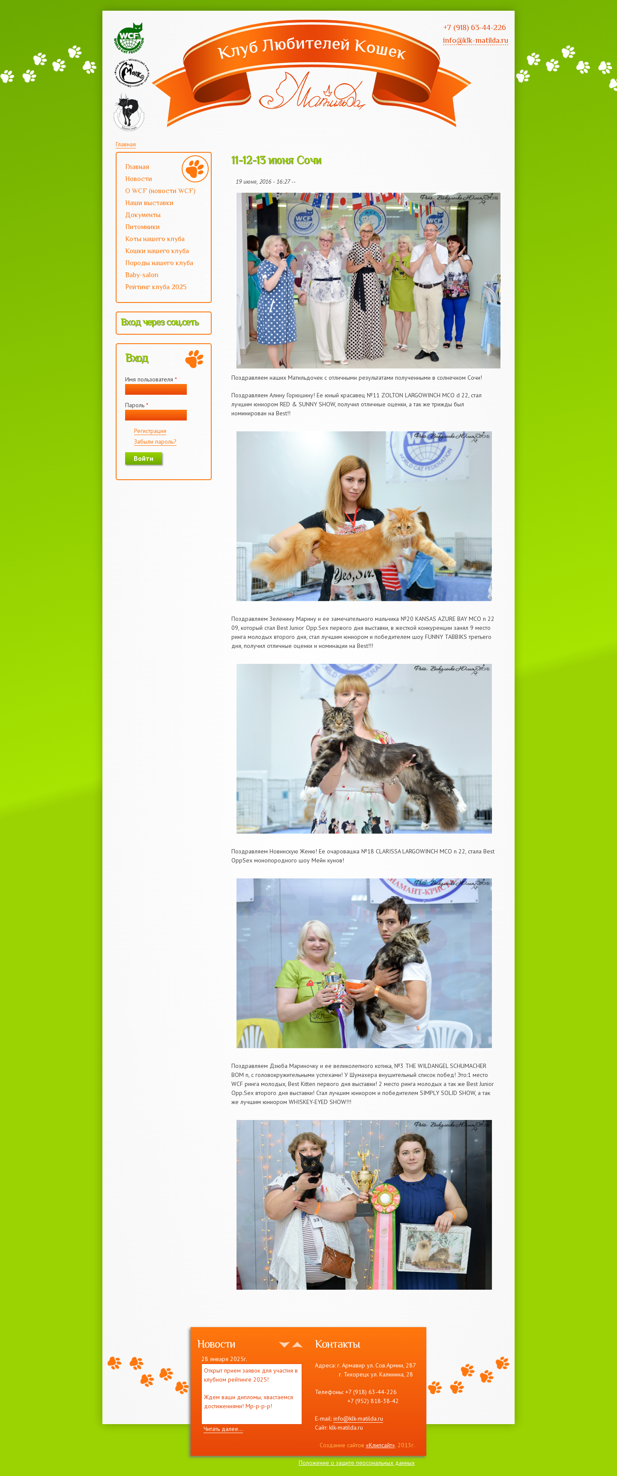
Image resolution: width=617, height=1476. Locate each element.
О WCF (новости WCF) (163, 192)
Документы (143, 215)
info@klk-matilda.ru (358, 1418)
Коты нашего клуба (155, 239)
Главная (126, 144)
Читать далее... (223, 1429)
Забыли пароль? (155, 441)
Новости (138, 179)
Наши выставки (163, 204)
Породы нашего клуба (159, 263)
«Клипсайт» (380, 1445)
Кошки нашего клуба (157, 251)
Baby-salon (163, 276)
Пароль (136, 405)
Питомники (142, 227)
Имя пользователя (151, 379)
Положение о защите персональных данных (357, 1463)
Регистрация (150, 431)
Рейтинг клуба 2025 (163, 288)
